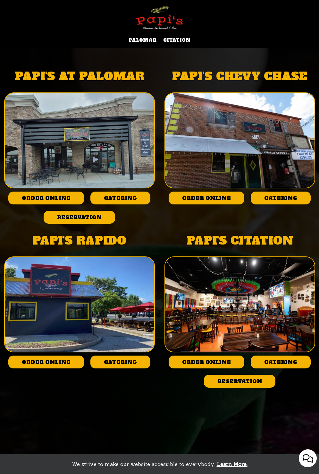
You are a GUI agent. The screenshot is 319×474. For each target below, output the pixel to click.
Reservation (73, 219)
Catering (113, 199)
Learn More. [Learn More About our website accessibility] (232, 464)
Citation (176, 40)
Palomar (142, 40)
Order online (39, 199)
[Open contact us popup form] (308, 458)
